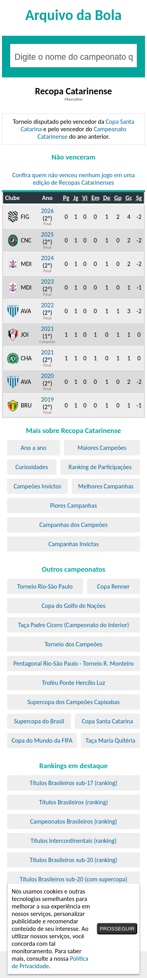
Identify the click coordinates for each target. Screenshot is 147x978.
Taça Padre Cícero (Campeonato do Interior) (73, 625)
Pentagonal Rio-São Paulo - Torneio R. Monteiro (73, 663)
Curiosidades (31, 467)
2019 (47, 399)
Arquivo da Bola (73, 15)
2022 (47, 305)
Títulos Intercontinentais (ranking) (73, 840)
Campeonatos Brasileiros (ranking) (73, 821)
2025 (47, 234)
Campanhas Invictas (73, 544)
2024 (47, 258)
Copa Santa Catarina (107, 721)
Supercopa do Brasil (39, 721)
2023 (47, 281)
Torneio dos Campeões (73, 644)
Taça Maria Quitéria (110, 740)
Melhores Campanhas (105, 486)
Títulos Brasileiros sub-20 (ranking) (73, 860)
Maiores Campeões (102, 447)
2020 (47, 376)
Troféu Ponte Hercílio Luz (73, 682)
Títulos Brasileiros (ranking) (73, 802)
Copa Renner (113, 586)
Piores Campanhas (73, 505)
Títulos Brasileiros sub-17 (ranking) (73, 783)
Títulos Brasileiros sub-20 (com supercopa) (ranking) (73, 882)
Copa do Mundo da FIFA (42, 740)
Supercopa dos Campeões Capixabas (73, 702)
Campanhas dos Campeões (73, 524)
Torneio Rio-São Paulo (45, 586)
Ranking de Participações (100, 467)
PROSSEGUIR (117, 929)
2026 (47, 211)
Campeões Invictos (37, 486)
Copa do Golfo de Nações (73, 605)
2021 (47, 328)
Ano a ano (34, 447)
